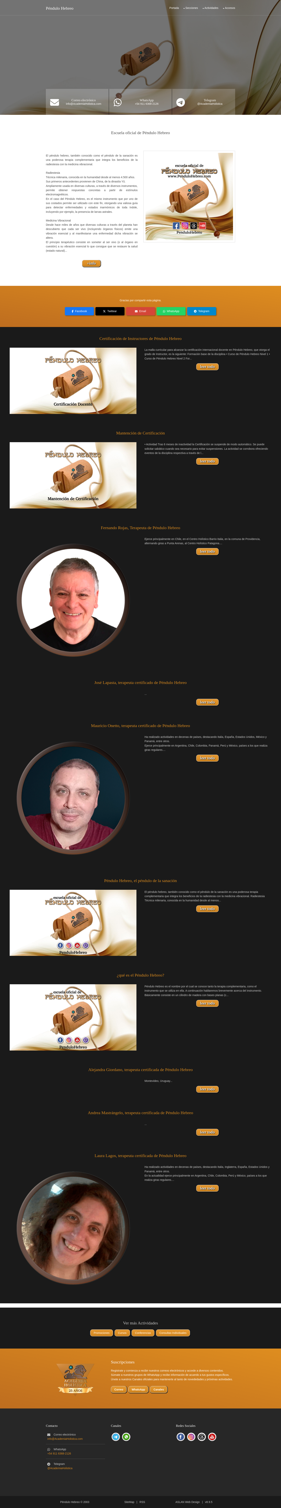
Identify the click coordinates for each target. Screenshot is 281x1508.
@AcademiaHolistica (209, 103)
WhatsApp (147, 100)
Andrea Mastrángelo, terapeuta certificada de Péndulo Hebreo (140, 1112)
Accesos (230, 7)
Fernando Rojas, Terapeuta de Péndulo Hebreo (140, 527)
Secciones (191, 7)
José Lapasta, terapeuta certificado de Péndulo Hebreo (140, 682)
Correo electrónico (83, 100)
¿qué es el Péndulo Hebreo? (140, 975)
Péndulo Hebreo (59, 8)
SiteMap (129, 1502)
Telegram (210, 100)
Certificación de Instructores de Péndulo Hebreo (140, 338)
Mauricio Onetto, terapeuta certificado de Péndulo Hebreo (140, 725)
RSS (142, 1502)
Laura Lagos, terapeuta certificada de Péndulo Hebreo (141, 1155)
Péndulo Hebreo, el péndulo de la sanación (140, 880)
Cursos (122, 1332)
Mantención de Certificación (140, 433)
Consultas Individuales (173, 1332)
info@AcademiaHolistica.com (83, 103)
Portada (174, 7)
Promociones (102, 1332)
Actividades (211, 7)
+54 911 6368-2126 (146, 103)
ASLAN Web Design (188, 1502)
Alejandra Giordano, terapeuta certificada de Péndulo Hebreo (140, 1069)
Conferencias (143, 1332)
